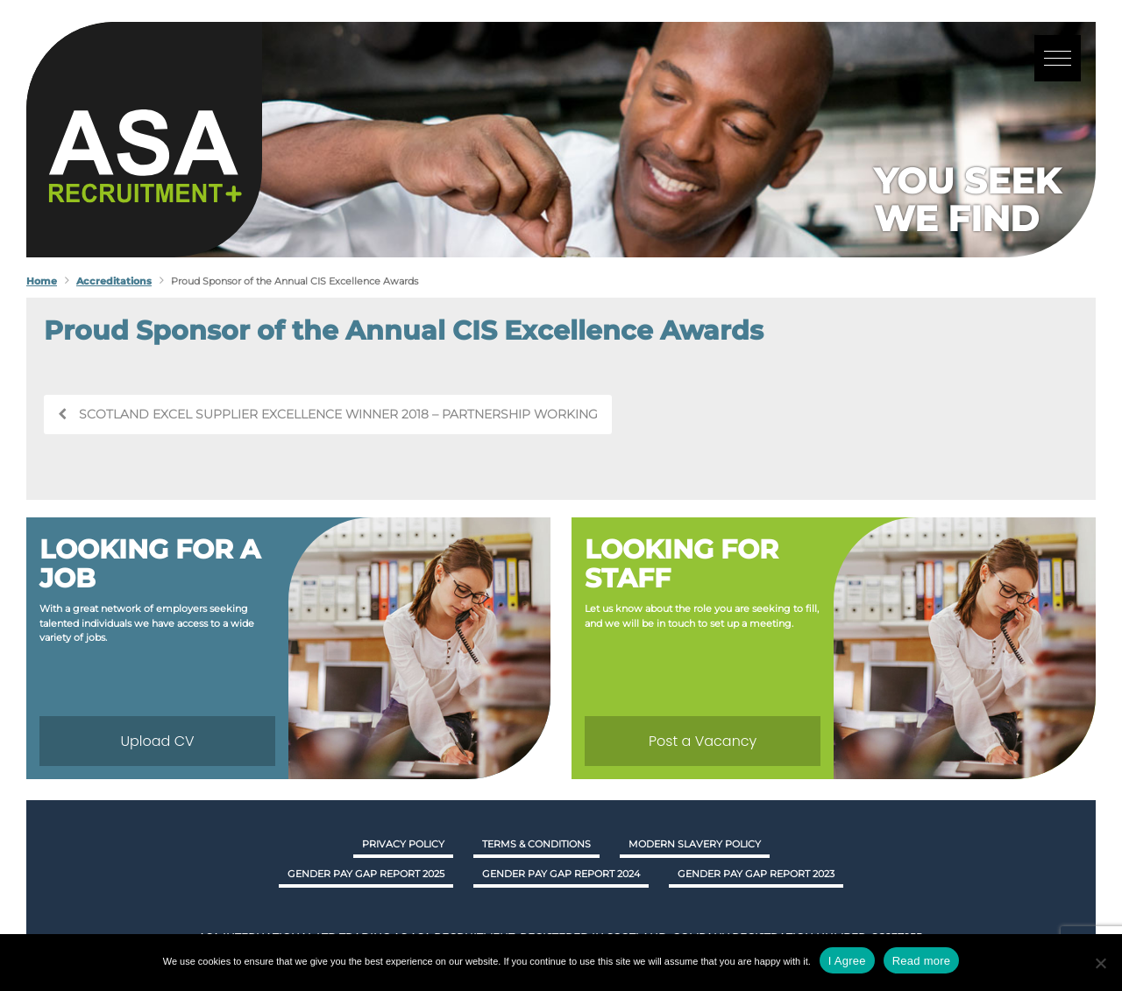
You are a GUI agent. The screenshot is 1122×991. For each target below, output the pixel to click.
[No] (1100, 963)
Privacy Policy (403, 844)
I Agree (847, 960)
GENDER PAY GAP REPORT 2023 (756, 874)
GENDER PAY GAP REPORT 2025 (366, 874)
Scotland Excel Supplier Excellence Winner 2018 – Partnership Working (328, 414)
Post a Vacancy (702, 741)
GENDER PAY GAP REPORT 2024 (561, 874)
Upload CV (157, 741)
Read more (921, 960)
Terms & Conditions (536, 844)
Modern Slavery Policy (694, 844)
